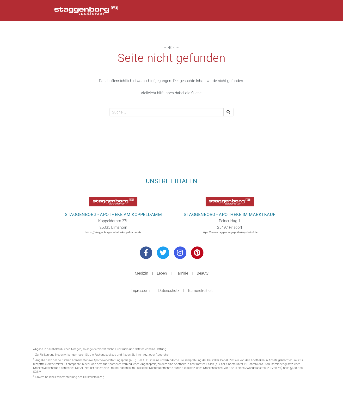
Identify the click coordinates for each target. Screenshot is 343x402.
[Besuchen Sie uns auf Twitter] (163, 252)
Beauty (202, 273)
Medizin (141, 273)
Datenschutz (168, 290)
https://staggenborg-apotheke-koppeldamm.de (113, 232)
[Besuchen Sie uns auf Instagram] (180, 252)
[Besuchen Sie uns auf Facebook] (146, 252)
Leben (162, 273)
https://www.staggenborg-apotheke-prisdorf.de (229, 232)
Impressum (140, 290)
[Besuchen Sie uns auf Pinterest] (197, 252)
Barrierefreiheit (200, 290)
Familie (182, 273)
